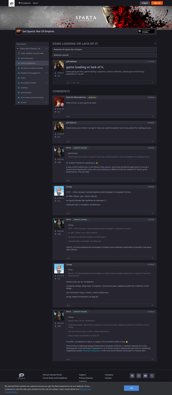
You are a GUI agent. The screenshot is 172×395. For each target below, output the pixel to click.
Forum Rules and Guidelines (55, 378)
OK (131, 388)
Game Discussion (27, 58)
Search (35, 3)
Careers (108, 378)
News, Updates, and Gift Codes (32, 53)
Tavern (23, 78)
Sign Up (157, 3)
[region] (86, 388)
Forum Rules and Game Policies (32, 97)
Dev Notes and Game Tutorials (32, 68)
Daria (68, 148)
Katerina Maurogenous (76, 97)
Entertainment (26, 92)
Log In (145, 3)
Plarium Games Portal (52, 375)
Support (82, 375)
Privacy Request (86, 378)
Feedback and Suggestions (30, 73)
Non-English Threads (28, 83)
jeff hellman (71, 61)
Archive (23, 102)
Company (109, 375)
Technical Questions (28, 63)
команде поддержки (91, 350)
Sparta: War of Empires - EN (30, 48)
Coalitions (24, 88)
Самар (69, 187)
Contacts (83, 381)
